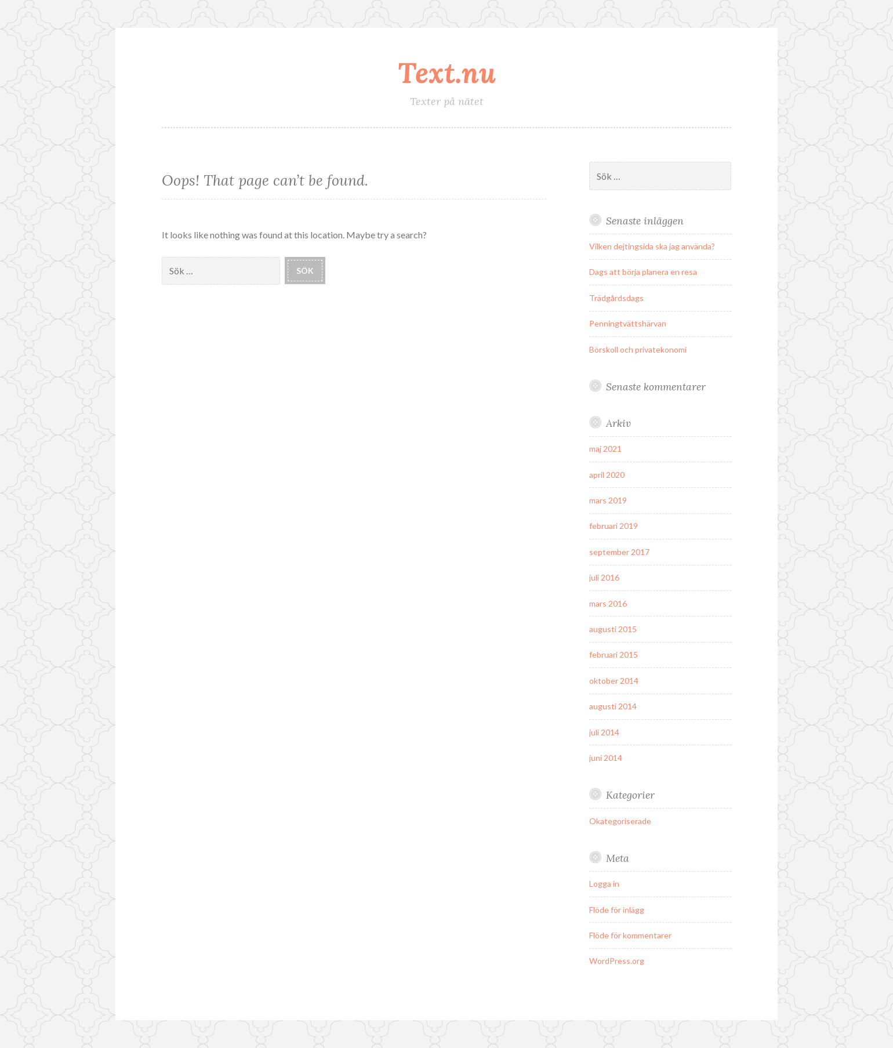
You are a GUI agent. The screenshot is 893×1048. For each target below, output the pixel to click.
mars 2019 (608, 500)
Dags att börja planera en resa (643, 272)
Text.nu (447, 72)
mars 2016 (608, 603)
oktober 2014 (613, 681)
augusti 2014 (613, 706)
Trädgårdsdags (616, 298)
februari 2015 (613, 654)
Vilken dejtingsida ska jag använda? (652, 246)
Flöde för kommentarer (630, 935)
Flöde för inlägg (616, 910)
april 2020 (607, 475)
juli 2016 (604, 577)
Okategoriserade (620, 821)
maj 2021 (605, 449)
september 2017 (619, 552)
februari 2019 (613, 526)
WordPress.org (616, 961)
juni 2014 (605, 758)
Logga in (604, 884)
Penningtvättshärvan (627, 323)
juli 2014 (604, 732)
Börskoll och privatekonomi (638, 349)
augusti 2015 (613, 629)
